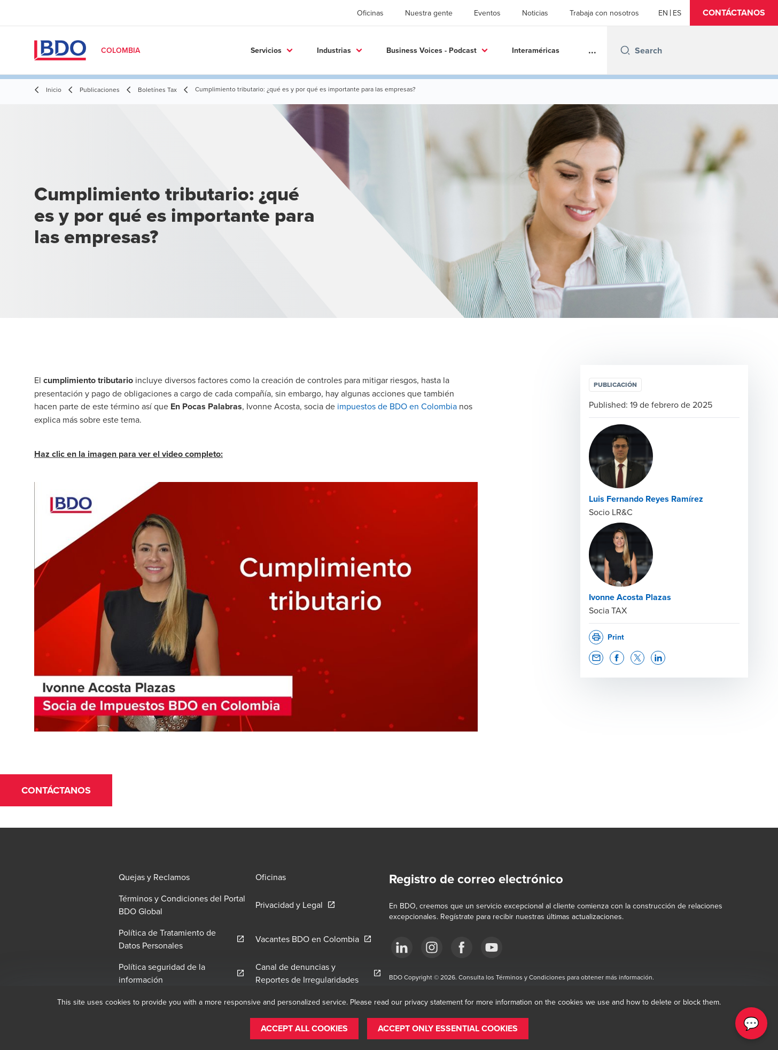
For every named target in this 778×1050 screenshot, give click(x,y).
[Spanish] (677, 13)
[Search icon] (625, 50)
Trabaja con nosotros (604, 12)
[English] (663, 13)
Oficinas (370, 12)
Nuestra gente (429, 12)
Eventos (487, 12)
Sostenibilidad (527, 50)
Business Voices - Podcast (347, 50)
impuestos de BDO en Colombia (397, 406)
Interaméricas (451, 50)
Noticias (535, 12)
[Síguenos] (402, 947)
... (592, 50)
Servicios (181, 50)
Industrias (249, 50)
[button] (734, 13)
